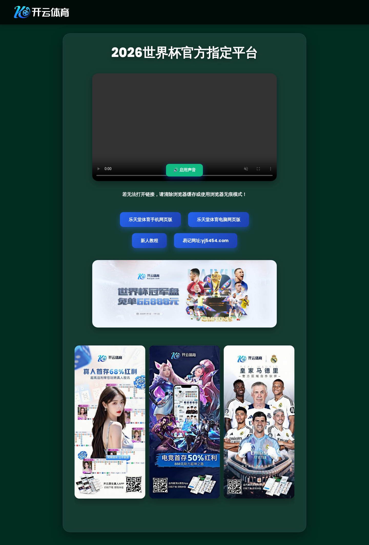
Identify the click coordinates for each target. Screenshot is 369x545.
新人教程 (149, 240)
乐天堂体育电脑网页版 (218, 219)
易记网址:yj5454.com (206, 240)
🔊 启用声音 (184, 170)
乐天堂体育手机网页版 (150, 219)
